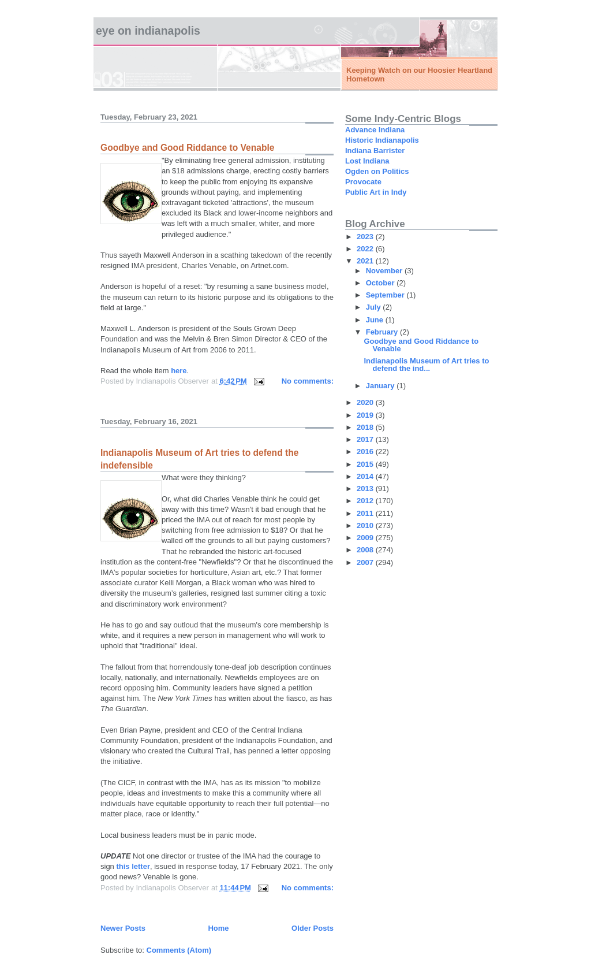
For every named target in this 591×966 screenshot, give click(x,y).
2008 (366, 549)
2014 (366, 476)
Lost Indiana (367, 161)
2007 (366, 562)
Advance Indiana (375, 129)
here (178, 370)
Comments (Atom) (179, 950)
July (374, 307)
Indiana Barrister (375, 150)
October (381, 282)
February (383, 332)
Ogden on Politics (377, 171)
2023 (366, 236)
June (376, 319)
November (385, 270)
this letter (133, 866)
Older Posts (312, 928)
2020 (366, 402)
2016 (366, 451)
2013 (366, 488)
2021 (366, 261)
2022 (366, 248)
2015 (366, 464)
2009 (366, 537)
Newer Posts (122, 928)
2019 (366, 415)
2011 (366, 513)
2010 (366, 525)
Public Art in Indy (375, 192)
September (386, 295)
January (381, 385)
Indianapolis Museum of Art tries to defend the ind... (426, 364)
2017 (366, 439)
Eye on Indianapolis (148, 30)
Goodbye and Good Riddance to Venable (187, 148)
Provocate (363, 181)
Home (218, 928)
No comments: (308, 381)
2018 (366, 427)
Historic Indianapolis (382, 140)
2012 (366, 500)
